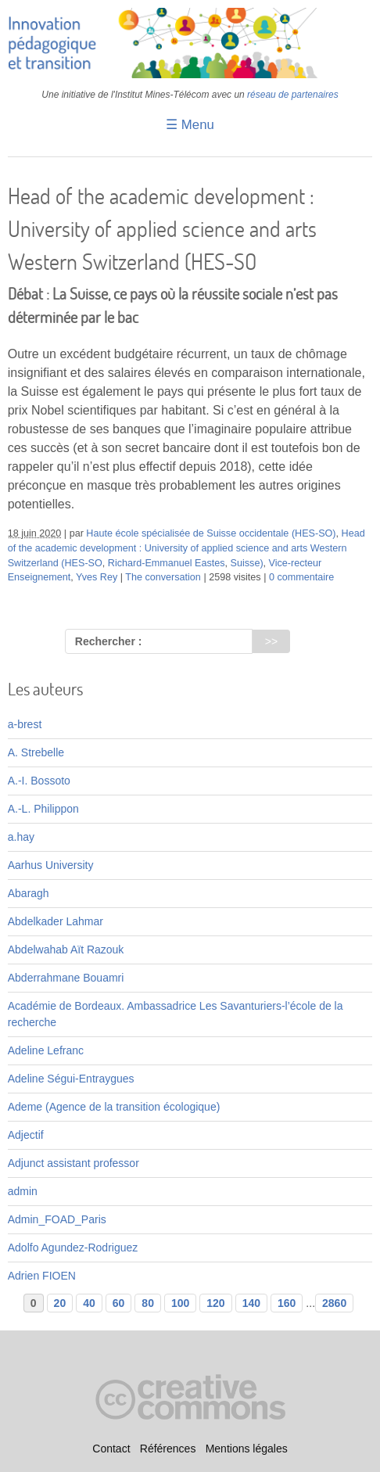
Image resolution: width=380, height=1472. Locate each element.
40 (89, 1303)
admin (23, 1191)
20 (60, 1303)
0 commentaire (301, 577)
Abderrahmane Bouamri (66, 977)
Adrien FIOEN (42, 1275)
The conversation (163, 577)
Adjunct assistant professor (73, 1163)
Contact (111, 1449)
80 (148, 1303)
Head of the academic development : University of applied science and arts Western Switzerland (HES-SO (186, 548)
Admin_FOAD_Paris (57, 1219)
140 (251, 1303)
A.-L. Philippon (43, 808)
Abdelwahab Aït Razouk (66, 949)
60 (119, 1303)
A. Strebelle (36, 752)
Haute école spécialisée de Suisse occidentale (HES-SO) (210, 533)
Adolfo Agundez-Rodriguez (73, 1247)
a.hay (21, 837)
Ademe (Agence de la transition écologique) (114, 1106)
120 (215, 1303)
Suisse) (247, 563)
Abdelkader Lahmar (55, 921)
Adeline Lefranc (46, 1050)
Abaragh (28, 893)
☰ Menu (190, 124)
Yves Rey (96, 577)
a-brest (25, 724)
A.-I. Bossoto (39, 780)
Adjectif (26, 1135)
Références (168, 1449)
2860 (334, 1303)
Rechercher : (108, 641)
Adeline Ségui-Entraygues (71, 1078)
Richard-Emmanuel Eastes (166, 563)
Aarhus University (51, 865)
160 (287, 1303)
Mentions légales (247, 1449)
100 (180, 1303)
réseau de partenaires (293, 94)
